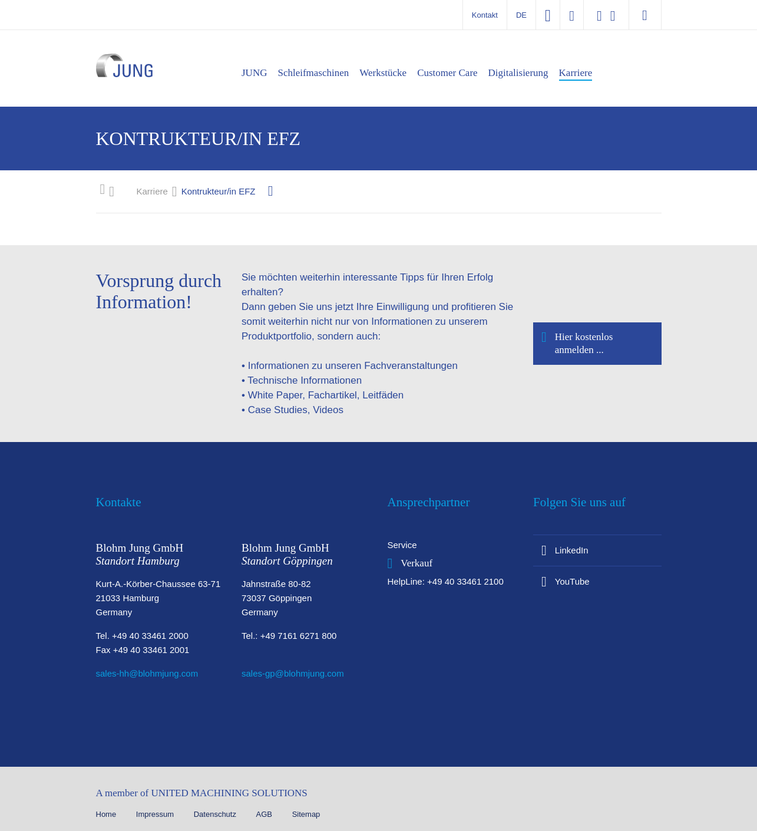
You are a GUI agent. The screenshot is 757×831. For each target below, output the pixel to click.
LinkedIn (572, 550)
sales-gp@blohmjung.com (293, 673)
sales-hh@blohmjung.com (147, 673)
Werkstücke (382, 72)
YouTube (572, 581)
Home (107, 814)
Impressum (156, 814)
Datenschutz (216, 814)
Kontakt (485, 15)
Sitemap (306, 814)
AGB (265, 814)
